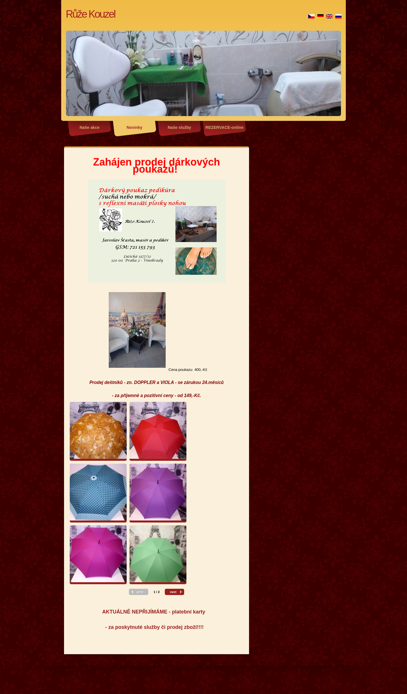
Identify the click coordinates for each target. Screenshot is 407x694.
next (173, 592)
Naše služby (179, 127)
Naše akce (90, 127)
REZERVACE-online (224, 127)
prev (140, 592)
